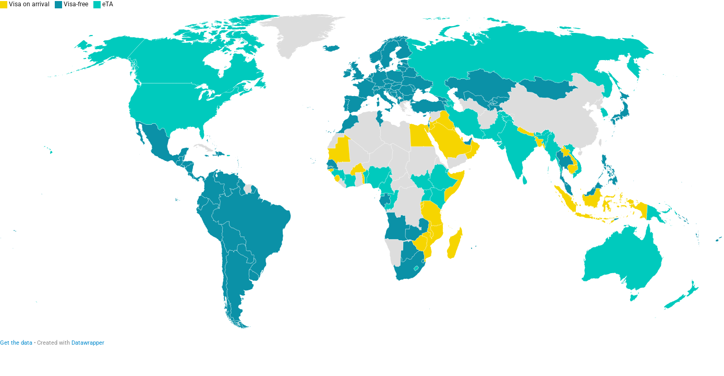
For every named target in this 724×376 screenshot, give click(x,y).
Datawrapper (87, 342)
